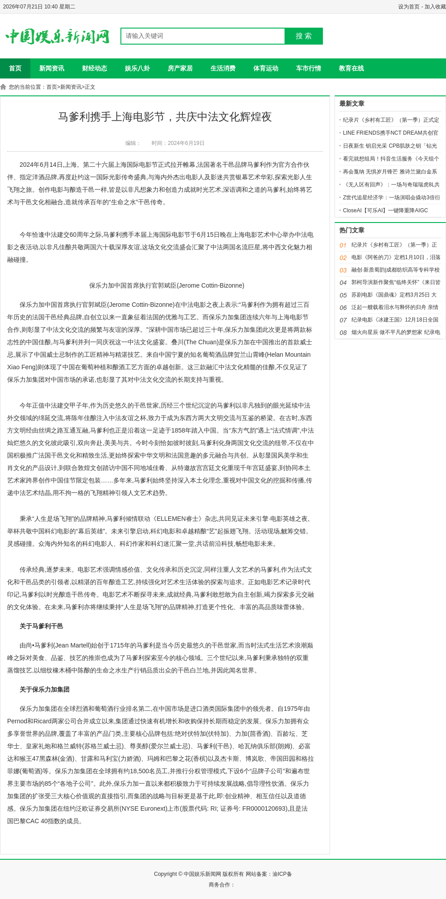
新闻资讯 (51, 68)
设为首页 (409, 7)
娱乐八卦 (137, 68)
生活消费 (223, 68)
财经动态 (94, 68)
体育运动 (265, 68)
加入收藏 (435, 7)
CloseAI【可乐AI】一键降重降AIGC (385, 210)
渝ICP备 (282, 874)
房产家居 (180, 68)
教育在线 (351, 68)
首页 (15, 68)
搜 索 (304, 36)
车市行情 (308, 68)
